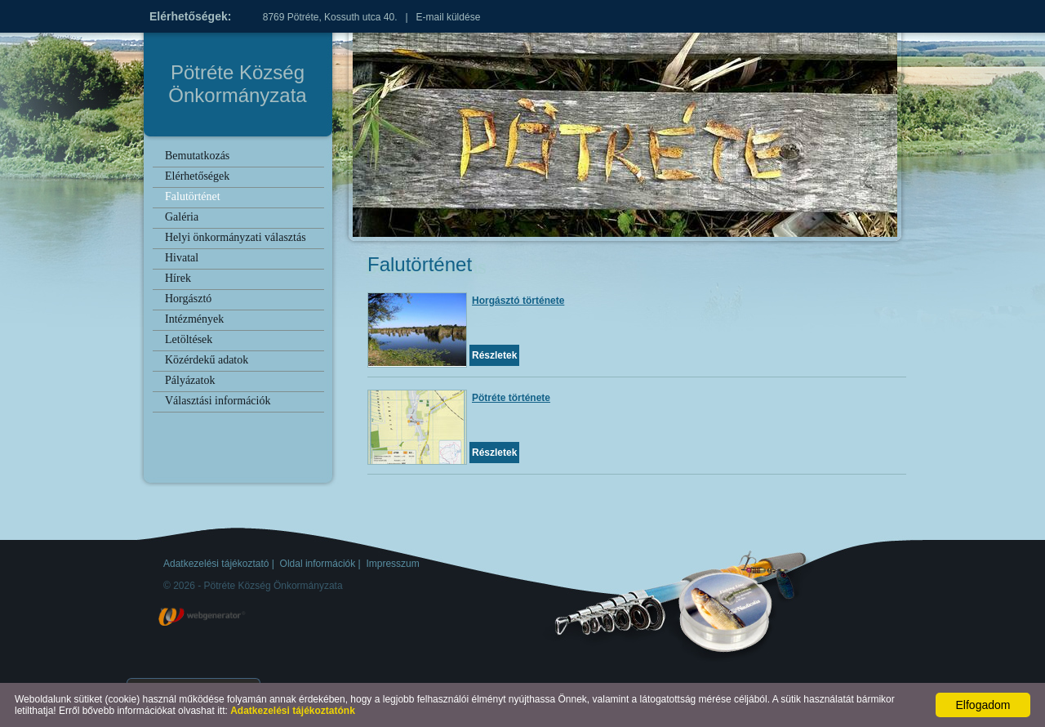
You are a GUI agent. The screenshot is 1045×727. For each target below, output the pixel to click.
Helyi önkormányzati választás (235, 237)
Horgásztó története (518, 300)
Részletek (494, 355)
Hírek (178, 278)
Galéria (181, 217)
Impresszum (392, 563)
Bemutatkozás (197, 155)
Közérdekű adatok (206, 360)
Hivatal (181, 258)
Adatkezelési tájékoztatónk (292, 710)
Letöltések (188, 339)
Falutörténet (192, 196)
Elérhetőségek (197, 176)
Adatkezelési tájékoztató (216, 563)
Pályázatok (190, 380)
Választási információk (217, 401)
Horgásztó (188, 298)
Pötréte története (511, 398)
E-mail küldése (448, 17)
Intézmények (194, 319)
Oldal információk (318, 563)
